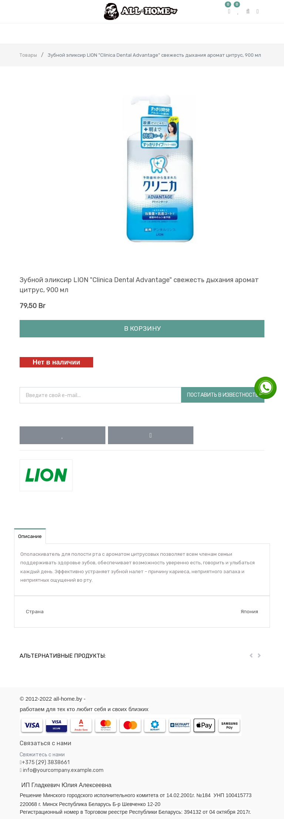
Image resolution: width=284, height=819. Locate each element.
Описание (30, 536)
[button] (62, 435)
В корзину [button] (142, 328)
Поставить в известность (222, 395)
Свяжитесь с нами (42, 755)
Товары (28, 55)
